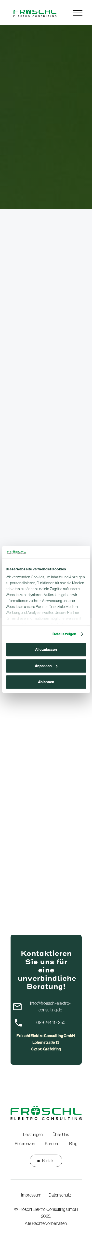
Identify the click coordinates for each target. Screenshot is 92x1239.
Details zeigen (64, 634)
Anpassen (46, 665)
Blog (73, 1143)
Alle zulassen (46, 649)
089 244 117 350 (51, 1022)
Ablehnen (46, 682)
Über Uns (61, 1134)
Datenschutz (60, 1195)
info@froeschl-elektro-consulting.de (50, 1006)
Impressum (31, 1195)
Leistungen (33, 1134)
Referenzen (25, 1143)
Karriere (52, 1143)
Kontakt (46, 1161)
